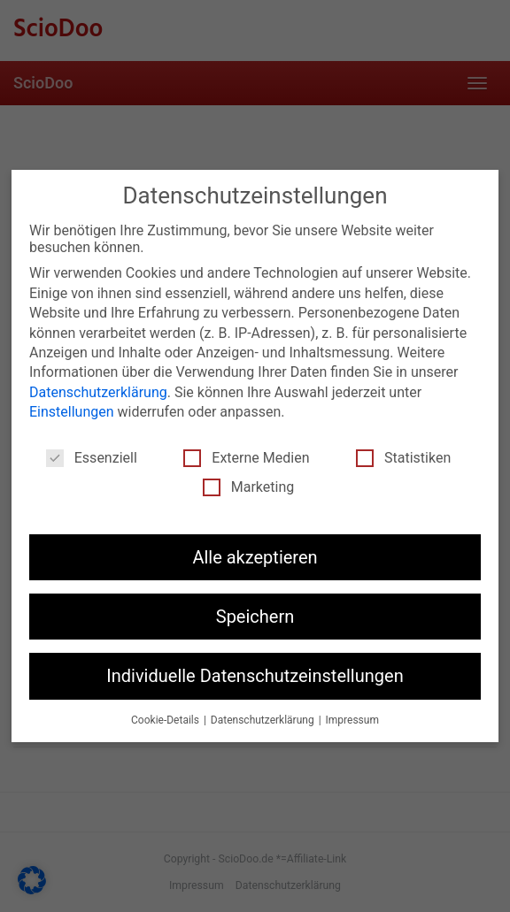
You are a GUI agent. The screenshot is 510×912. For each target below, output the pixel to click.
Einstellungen (71, 411)
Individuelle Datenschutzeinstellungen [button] (254, 675)
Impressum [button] (352, 720)
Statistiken (403, 457)
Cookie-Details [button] (166, 720)
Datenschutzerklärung (98, 392)
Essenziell (91, 457)
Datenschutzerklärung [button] (264, 720)
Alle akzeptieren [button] (254, 557)
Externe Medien (246, 457)
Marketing (248, 487)
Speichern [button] (255, 616)
